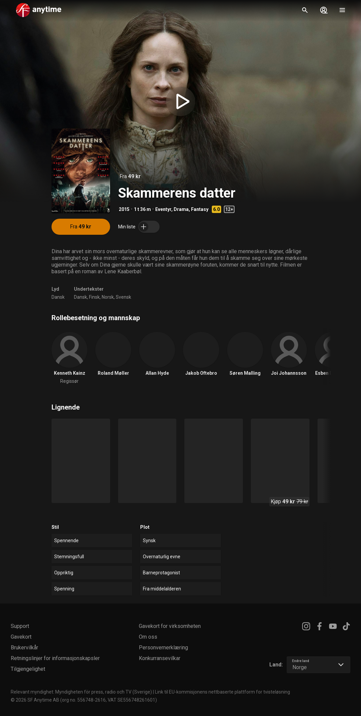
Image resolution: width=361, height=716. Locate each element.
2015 (124, 209)
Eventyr (163, 209)
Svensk (123, 297)
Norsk (108, 297)
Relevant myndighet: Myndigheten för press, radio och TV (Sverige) (81, 692)
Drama (181, 209)
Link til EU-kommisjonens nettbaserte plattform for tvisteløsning (222, 692)
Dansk (58, 297)
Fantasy (199, 209)
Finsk (94, 297)
